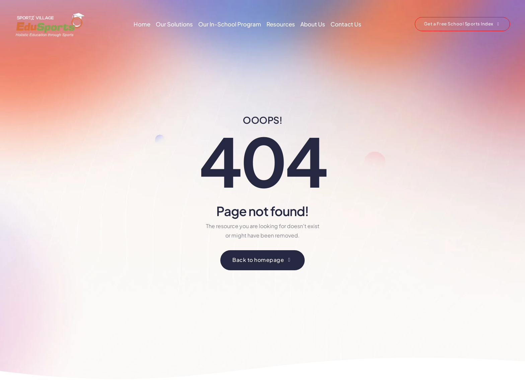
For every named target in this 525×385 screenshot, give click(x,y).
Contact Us (345, 24)
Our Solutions (174, 24)
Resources (281, 24)
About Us (312, 24)
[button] (462, 24)
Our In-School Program (229, 24)
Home (142, 24)
